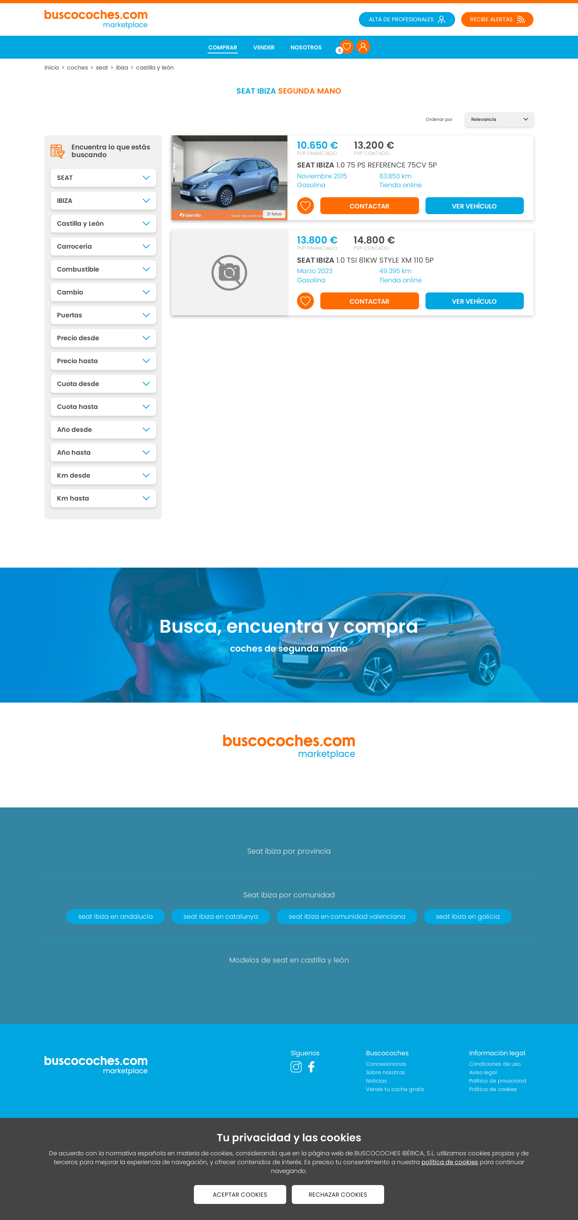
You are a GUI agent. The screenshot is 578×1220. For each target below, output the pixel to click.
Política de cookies (493, 1089)
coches (77, 67)
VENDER (264, 47)
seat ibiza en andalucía (115, 916)
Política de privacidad (497, 1081)
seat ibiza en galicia (468, 916)
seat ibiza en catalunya (220, 916)
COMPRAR (222, 47)
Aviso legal (483, 1072)
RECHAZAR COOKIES (338, 1194)
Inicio (52, 67)
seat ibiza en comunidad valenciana (347, 916)
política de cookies (449, 1162)
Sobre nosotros (385, 1072)
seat (102, 67)
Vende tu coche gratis (395, 1089)
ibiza (122, 67)
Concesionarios (386, 1064)
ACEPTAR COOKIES (240, 1194)
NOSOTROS (306, 47)
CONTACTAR (369, 206)
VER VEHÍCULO (474, 206)
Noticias (376, 1081)
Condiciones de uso (495, 1064)
